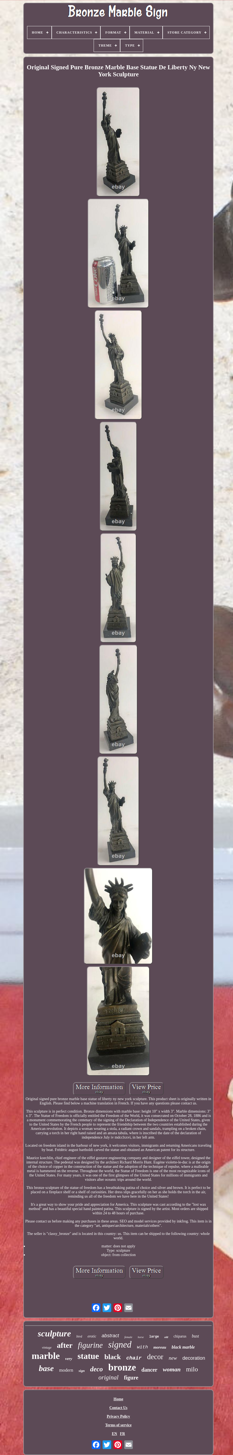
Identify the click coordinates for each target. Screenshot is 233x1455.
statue (88, 1356)
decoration (193, 1358)
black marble (183, 1347)
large (154, 1337)
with (142, 1347)
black (112, 1357)
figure (131, 1377)
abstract (110, 1335)
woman (172, 1369)
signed (120, 1344)
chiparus (179, 1336)
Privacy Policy (118, 1416)
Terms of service (118, 1425)
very (68, 1358)
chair (134, 1358)
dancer (149, 1370)
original (109, 1377)
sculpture (54, 1333)
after (65, 1345)
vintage (46, 1347)
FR (122, 1434)
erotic (91, 1336)
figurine (90, 1345)
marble (46, 1356)
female (128, 1337)
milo (192, 1369)
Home (118, 1399)
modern (66, 1370)
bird (79, 1336)
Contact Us (118, 1408)
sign (81, 1371)
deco (96, 1369)
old (166, 1337)
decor (155, 1357)
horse (141, 1337)
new (173, 1358)
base (46, 1368)
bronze (122, 1367)
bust (195, 1336)
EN (114, 1434)
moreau (159, 1347)
